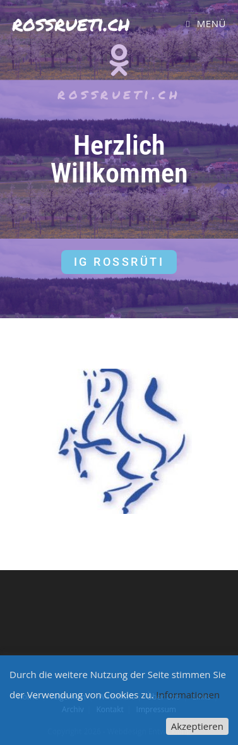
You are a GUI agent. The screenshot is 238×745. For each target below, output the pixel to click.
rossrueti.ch (71, 22)
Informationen (188, 694)
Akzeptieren (197, 726)
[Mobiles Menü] (206, 23)
